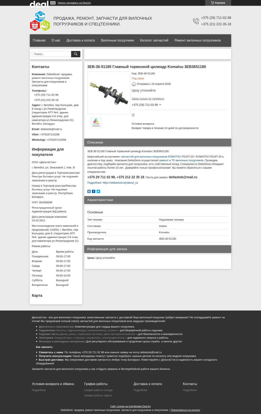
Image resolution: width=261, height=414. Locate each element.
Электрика (46, 337)
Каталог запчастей (154, 40)
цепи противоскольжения (119, 334)
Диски (63, 334)
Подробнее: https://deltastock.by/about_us (112, 182)
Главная (39, 40)
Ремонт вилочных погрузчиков (197, 40)
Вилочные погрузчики (117, 40)
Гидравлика (46, 330)
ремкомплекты (97, 330)
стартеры (79, 337)
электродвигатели (113, 337)
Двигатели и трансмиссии (56, 326)
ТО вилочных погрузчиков (187, 160)
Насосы (61, 330)
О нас (56, 40)
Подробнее (39, 390)
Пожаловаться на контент (185, 410)
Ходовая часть (48, 334)
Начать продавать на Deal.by (74, 2)
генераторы (94, 337)
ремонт (164, 160)
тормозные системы (89, 334)
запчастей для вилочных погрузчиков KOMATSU (150, 156)
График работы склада (98, 390)
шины (72, 334)
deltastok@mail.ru (51, 129)
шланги (112, 330)
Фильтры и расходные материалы (62, 341)
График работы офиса (98, 395)
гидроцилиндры (77, 330)
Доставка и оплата (81, 40)
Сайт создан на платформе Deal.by (130, 406)
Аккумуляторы (63, 337)
